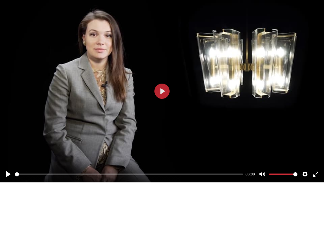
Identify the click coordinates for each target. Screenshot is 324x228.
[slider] (129, 174)
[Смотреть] (8, 174)
